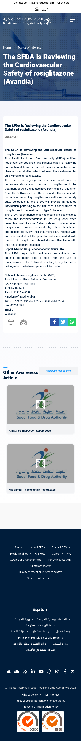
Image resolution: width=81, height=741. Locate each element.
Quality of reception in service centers (40, 572)
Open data (63, 2)
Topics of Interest (29, 47)
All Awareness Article (58, 370)
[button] (37, 9)
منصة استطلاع (40, 631)
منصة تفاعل (63, 631)
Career (56, 553)
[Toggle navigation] (73, 21)
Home (7, 47)
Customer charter (40, 566)
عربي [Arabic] (45, 9)
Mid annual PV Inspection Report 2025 (32, 489)
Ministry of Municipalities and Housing (40, 637)
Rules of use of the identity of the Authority (40, 700)
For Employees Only (59, 559)
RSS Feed (40, 553)
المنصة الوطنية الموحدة (52, 619)
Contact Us (20, 2)
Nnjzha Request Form (42, 2)
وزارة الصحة (17, 631)
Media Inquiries (19, 553)
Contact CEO (59, 547)
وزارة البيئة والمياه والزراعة (29, 643)
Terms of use (51, 694)
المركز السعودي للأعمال (40, 649)
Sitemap (19, 547)
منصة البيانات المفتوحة (40, 625)
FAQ (68, 553)
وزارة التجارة (60, 643)
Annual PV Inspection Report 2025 (30, 430)
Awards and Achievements (25, 559)
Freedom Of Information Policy (41, 706)
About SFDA (38, 547)
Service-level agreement (40, 578)
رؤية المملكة (22, 619)
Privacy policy (30, 694)
